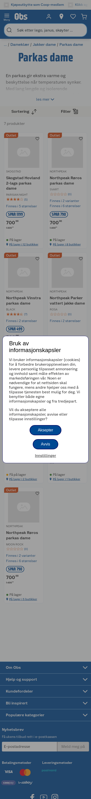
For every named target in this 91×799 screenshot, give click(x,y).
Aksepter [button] (45, 430)
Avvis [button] (45, 444)
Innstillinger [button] (45, 455)
